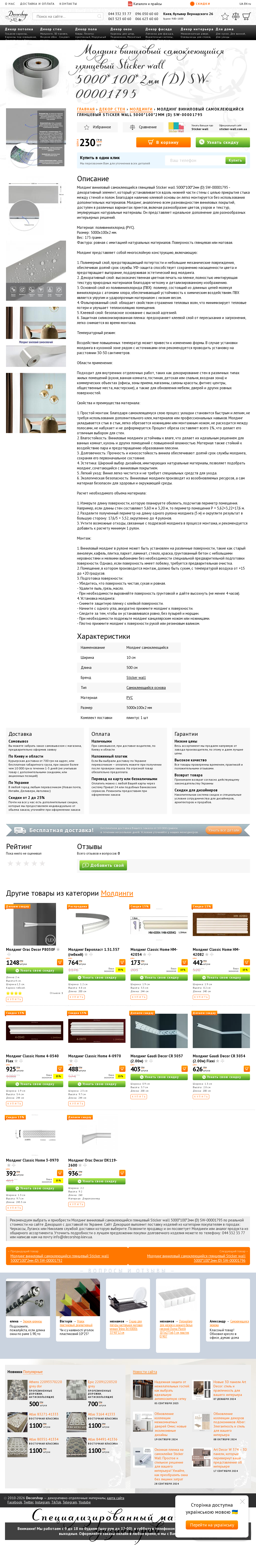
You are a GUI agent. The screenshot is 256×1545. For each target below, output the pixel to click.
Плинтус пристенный (84, 35)
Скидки (200, 3)
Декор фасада (159, 29)
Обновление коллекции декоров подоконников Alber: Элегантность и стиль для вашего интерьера (229, 1424)
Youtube (84, 1502)
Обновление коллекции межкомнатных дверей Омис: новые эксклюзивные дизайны (170, 1424)
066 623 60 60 (146, 19)
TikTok (56, 1502)
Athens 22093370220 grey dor (45, 1384)
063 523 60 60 (119, 19)
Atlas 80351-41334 (43, 1439)
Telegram (69, 1502)
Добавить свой (103, 865)
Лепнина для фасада (159, 33)
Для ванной (237, 33)
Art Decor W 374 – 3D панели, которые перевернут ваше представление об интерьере (230, 1458)
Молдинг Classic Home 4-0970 (94, 1056)
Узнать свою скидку (37, 970)
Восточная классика (44, 1418)
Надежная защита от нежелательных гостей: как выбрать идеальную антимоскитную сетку (172, 1390)
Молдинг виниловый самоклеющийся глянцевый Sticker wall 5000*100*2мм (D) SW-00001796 (196, 1258)
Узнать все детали (223, 830)
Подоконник (118, 37)
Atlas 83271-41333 (43, 1414)
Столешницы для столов (195, 37)
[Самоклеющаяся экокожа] (228, 1299)
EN (246, 4)
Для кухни (222, 33)
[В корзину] (60, 962)
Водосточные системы (159, 37)
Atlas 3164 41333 (101, 1414)
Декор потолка (19, 29)
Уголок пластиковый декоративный (76, 1323)
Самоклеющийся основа (146, 687)
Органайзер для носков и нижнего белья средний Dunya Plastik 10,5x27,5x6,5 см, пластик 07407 (176, 1328)
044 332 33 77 (119, 14)
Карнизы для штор (122, 33)
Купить (235, 160)
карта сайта (115, 1498)
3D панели (61, 33)
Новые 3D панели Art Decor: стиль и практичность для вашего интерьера (230, 1388)
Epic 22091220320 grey (102, 1384)
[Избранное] (225, 16)
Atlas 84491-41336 (103, 1439)
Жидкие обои (48, 37)
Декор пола (86, 29)
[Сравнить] (236, 16)
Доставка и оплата (37, 4)
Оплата (101, 733)
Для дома (225, 29)
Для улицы (223, 37)
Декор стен (51, 29)
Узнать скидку (219, 142)
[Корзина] (246, 16)
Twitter (29, 1502)
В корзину (163, 142)
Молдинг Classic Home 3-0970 (32, 1160)
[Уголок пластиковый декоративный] (78, 1299)
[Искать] (100, 16)
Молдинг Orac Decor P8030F (30, 949)
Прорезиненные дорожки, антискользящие (41, 1393)
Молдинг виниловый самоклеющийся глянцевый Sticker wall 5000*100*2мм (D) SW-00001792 (59, 1258)
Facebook (15, 1502)
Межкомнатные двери (194, 33)
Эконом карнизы (32, 1321)
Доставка (20, 733)
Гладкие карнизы (16, 33)
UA (241, 4)
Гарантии (186, 733)
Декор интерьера (197, 29)
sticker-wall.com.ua (233, 129)
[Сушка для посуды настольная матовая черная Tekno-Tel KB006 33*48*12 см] (128, 1299)
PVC (129, 697)
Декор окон (121, 29)
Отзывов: (56, 993)
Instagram (42, 1502)
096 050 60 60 (146, 14)
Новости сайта (145, 1371)
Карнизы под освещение (20, 37)
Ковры (79, 33)
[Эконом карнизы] (28, 1299)
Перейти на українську (212, 1525)
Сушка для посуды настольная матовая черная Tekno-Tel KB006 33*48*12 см (126, 1327)
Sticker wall (200, 129)
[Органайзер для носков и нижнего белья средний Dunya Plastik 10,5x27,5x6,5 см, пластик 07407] (178, 1299)
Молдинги (46, 33)
